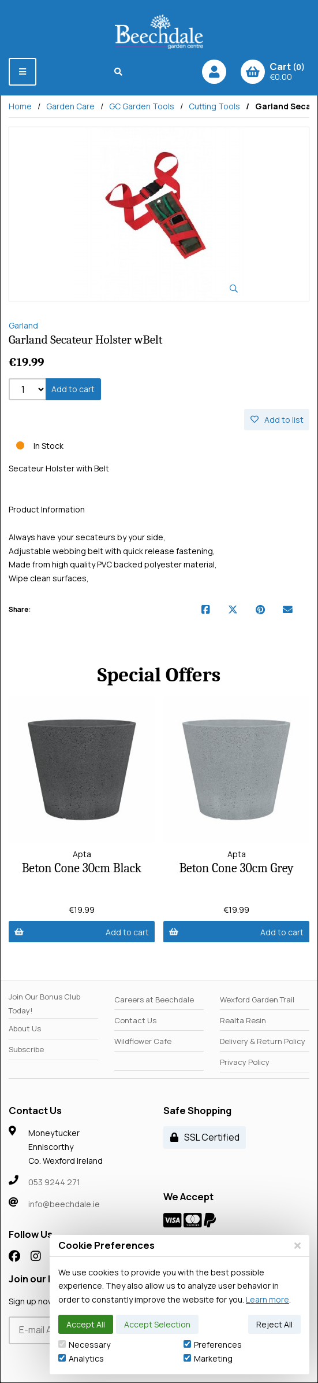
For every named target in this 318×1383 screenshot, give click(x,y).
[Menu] (22, 72)
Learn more (267, 1299)
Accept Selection (157, 1324)
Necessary (84, 1344)
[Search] (119, 72)
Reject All (274, 1324)
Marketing (208, 1358)
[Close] (297, 1245)
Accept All (85, 1324)
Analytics (81, 1358)
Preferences (213, 1344)
